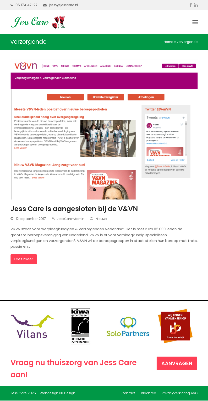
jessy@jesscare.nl (63, 5)
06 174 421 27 (27, 5)
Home (168, 42)
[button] (195, 22)
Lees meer (23, 259)
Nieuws (101, 219)
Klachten (148, 393)
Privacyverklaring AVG (180, 393)
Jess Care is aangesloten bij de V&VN (74, 209)
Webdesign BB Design (57, 393)
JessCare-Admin (70, 219)
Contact (128, 393)
